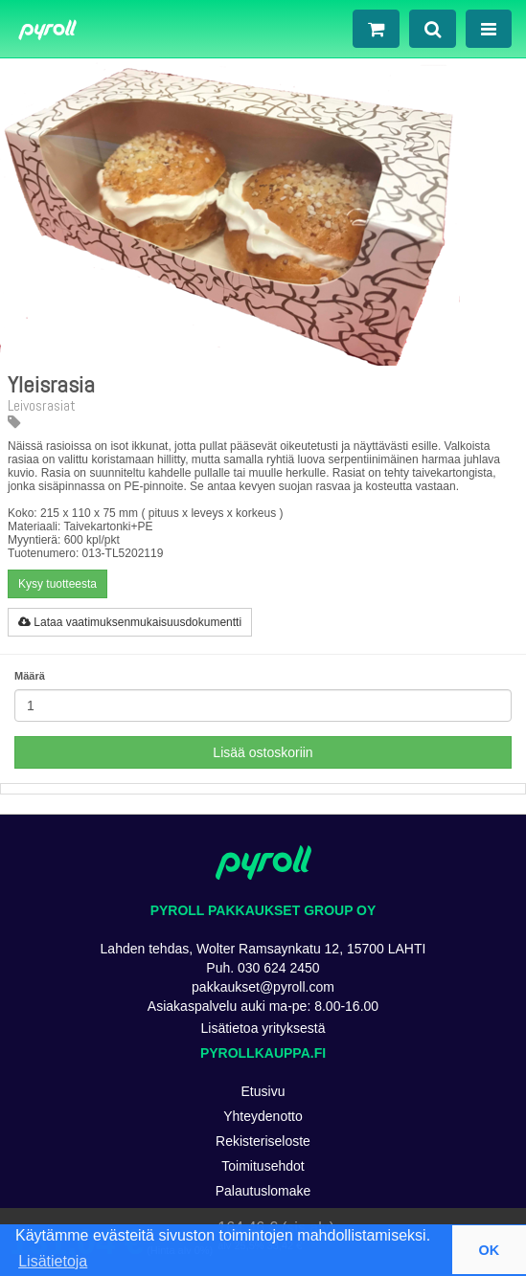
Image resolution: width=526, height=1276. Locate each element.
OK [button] (489, 1250)
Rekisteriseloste (263, 1141)
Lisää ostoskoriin (262, 752)
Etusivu (263, 1091)
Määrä (29, 676)
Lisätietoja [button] (52, 1261)
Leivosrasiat (42, 412)
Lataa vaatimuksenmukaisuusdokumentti (129, 622)
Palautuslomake (263, 1190)
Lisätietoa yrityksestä (263, 1028)
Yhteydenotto (263, 1116)
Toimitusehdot (262, 1166)
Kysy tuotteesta (57, 584)
